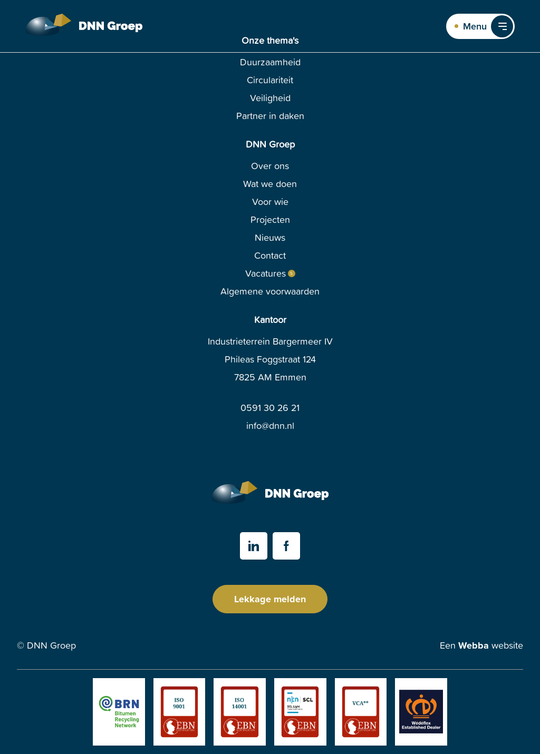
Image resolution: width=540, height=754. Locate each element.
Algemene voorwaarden (270, 291)
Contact (270, 255)
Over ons (270, 165)
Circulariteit (270, 79)
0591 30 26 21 (270, 407)
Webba (473, 645)
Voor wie (270, 201)
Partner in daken (270, 115)
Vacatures (265, 273)
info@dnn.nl (270, 425)
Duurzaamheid (270, 61)
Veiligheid (270, 97)
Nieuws (270, 237)
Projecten (270, 219)
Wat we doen (270, 183)
